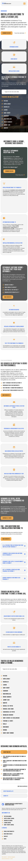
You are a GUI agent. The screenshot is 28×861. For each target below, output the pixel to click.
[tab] (14, 752)
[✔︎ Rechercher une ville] (14, 91)
